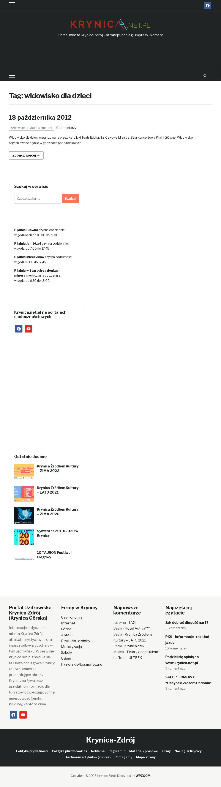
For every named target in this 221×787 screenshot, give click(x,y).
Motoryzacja (71, 647)
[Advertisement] (110, 54)
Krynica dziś (134, 646)
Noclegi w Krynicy (188, 751)
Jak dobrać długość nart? (186, 623)
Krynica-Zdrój (110, 739)
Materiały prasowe (143, 751)
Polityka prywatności (32, 751)
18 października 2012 (40, 117)
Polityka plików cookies (69, 751)
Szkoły (66, 653)
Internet (68, 623)
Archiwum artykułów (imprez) (31, 128)
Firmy (166, 751)
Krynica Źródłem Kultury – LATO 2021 (58, 490)
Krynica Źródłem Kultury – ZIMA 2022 (58, 468)
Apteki (67, 635)
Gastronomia (71, 617)
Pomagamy (123, 757)
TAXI (132, 623)
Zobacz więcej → (26, 155)
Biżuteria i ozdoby (75, 641)
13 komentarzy (175, 628)
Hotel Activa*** (137, 628)
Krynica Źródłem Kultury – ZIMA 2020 (58, 511)
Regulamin (117, 751)
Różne (66, 629)
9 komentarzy (175, 668)
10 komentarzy (176, 648)
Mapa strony (146, 757)
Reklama (98, 751)
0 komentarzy (66, 128)
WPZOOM (143, 775)
